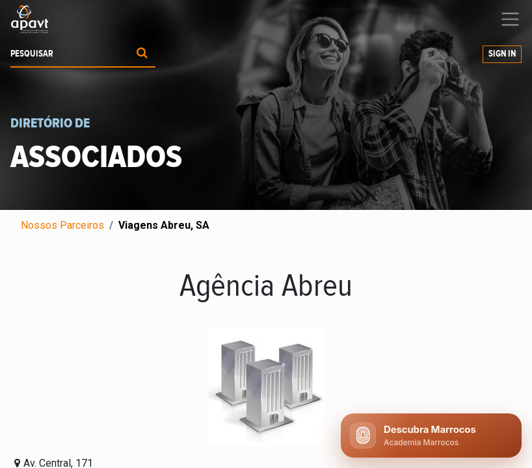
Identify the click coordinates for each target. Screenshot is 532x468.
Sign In (502, 54)
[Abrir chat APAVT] (431, 435)
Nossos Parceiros (62, 225)
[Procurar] (142, 54)
